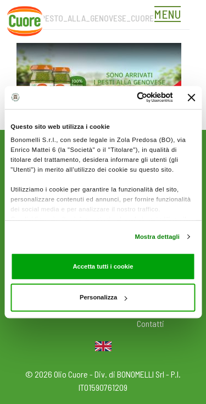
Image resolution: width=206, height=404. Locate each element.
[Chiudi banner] (192, 97)
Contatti (150, 323)
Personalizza (103, 297)
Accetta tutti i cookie (103, 266)
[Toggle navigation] (170, 15)
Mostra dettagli (157, 236)
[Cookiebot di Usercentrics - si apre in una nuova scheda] (128, 97)
